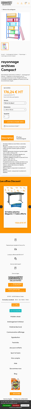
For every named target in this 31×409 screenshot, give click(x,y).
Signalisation (15, 337)
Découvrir (16, 393)
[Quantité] (5, 116)
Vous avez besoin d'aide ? (11, 126)
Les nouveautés (15, 311)
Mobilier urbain (15, 316)
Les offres (15, 305)
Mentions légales (7, 399)
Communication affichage (15, 332)
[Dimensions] (15, 109)
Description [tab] (7, 137)
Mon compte (15, 358)
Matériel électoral (15, 327)
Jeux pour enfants (15, 348)
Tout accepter (7, 405)
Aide (15, 363)
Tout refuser (16, 405)
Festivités (15, 342)
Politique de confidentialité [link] (15, 407)
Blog (15, 374)
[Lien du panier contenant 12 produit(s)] (25, 3)
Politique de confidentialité (21, 399)
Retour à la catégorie (9, 9)
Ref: (5, 88)
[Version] (15, 103)
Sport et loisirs (15, 353)
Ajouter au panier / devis (15, 122)
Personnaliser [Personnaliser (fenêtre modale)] (25, 405)
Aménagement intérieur (15, 322)
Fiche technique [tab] (21, 138)
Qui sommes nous (15, 368)
